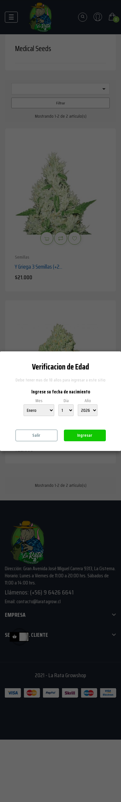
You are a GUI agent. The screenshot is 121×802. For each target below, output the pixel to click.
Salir (36, 435)
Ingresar (84, 435)
